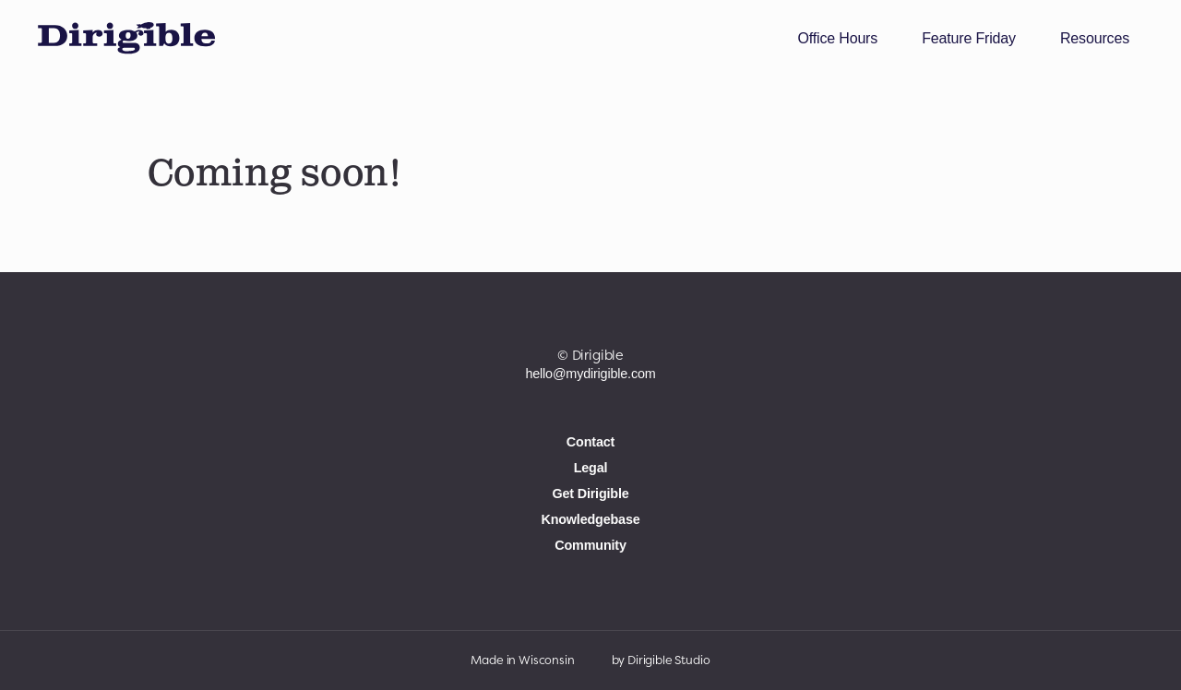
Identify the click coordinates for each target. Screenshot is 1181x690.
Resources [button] (1094, 38)
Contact (590, 441)
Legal (591, 467)
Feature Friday (969, 38)
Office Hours (837, 38)
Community (590, 544)
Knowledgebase (590, 518)
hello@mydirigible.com (590, 373)
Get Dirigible (590, 493)
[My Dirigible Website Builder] (126, 38)
